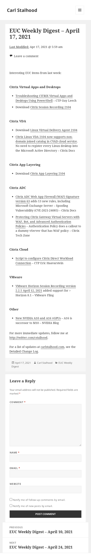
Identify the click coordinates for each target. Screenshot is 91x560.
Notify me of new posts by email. (33, 506)
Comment (18, 402)
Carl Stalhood (22, 10)
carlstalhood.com (52, 347)
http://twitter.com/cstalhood (28, 338)
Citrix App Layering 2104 (47, 173)
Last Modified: (19, 47)
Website (15, 484)
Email (15, 468)
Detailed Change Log (23, 351)
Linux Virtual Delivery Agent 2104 (53, 130)
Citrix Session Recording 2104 (50, 107)
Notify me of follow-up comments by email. (39, 500)
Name (15, 452)
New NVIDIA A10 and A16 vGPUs (38, 318)
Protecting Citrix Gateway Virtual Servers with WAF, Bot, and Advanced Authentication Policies (48, 221)
